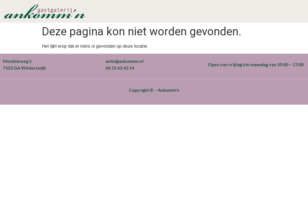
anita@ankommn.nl (124, 61)
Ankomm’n (168, 90)
